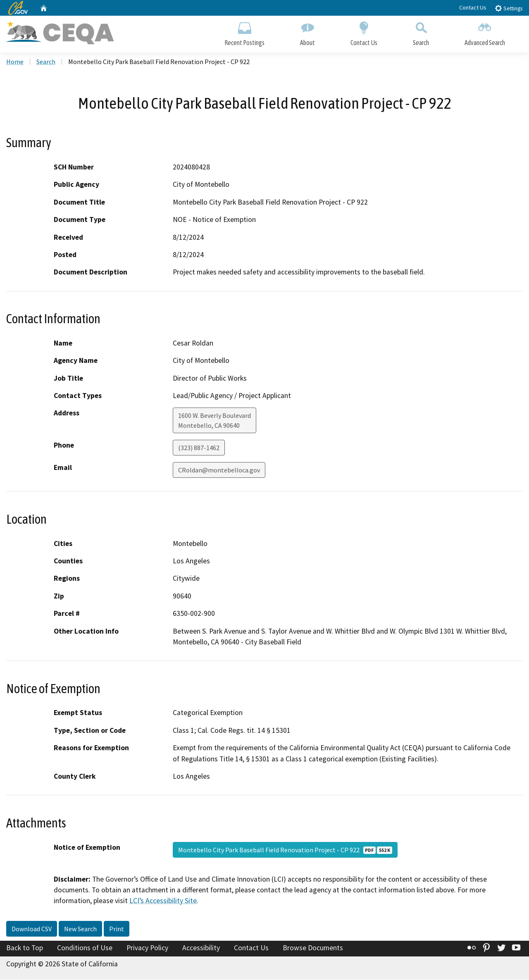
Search (421, 32)
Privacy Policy (147, 948)
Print (116, 929)
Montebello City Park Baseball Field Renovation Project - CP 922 (285, 850)
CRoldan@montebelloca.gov (219, 471)
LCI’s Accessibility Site (163, 901)
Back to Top (24, 948)
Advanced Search (485, 32)
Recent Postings (244, 32)
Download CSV (32, 929)
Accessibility (201, 948)
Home (15, 62)
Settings (508, 8)
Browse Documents (313, 948)
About (307, 32)
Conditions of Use (84, 948)
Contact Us (472, 7)
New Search (80, 929)
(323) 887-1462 (198, 448)
